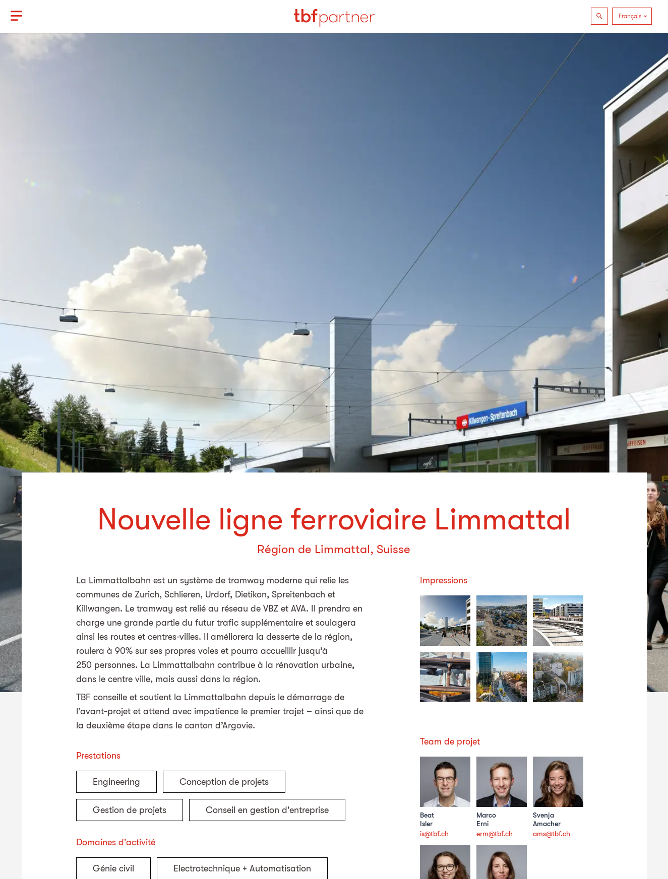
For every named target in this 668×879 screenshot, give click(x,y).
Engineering (116, 782)
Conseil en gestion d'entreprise (267, 810)
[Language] (632, 16)
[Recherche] (599, 16)
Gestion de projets (129, 810)
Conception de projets (224, 782)
